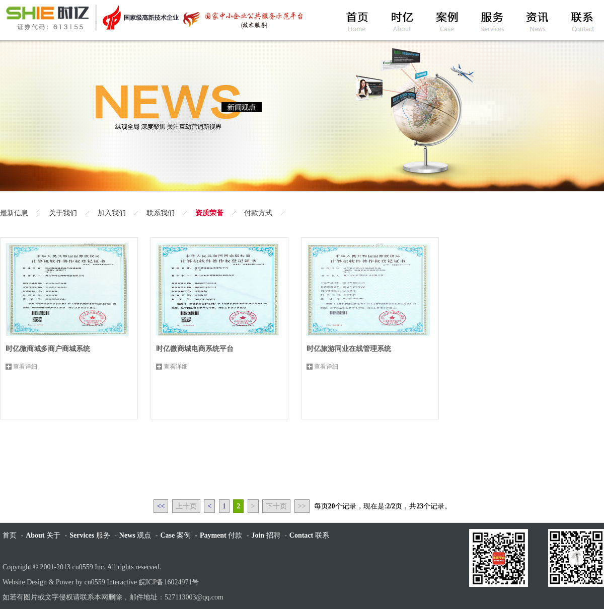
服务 (89, 535)
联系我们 (160, 213)
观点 (135, 535)
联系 (309, 535)
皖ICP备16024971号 (169, 582)
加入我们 (112, 213)
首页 (10, 535)
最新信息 (14, 213)
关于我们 (63, 213)
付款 (221, 535)
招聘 (265, 535)
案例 (175, 535)
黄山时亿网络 (153, 17)
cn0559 (82, 567)
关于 (43, 535)
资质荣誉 (209, 213)
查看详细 (25, 366)
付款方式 (258, 213)
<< (161, 506)
